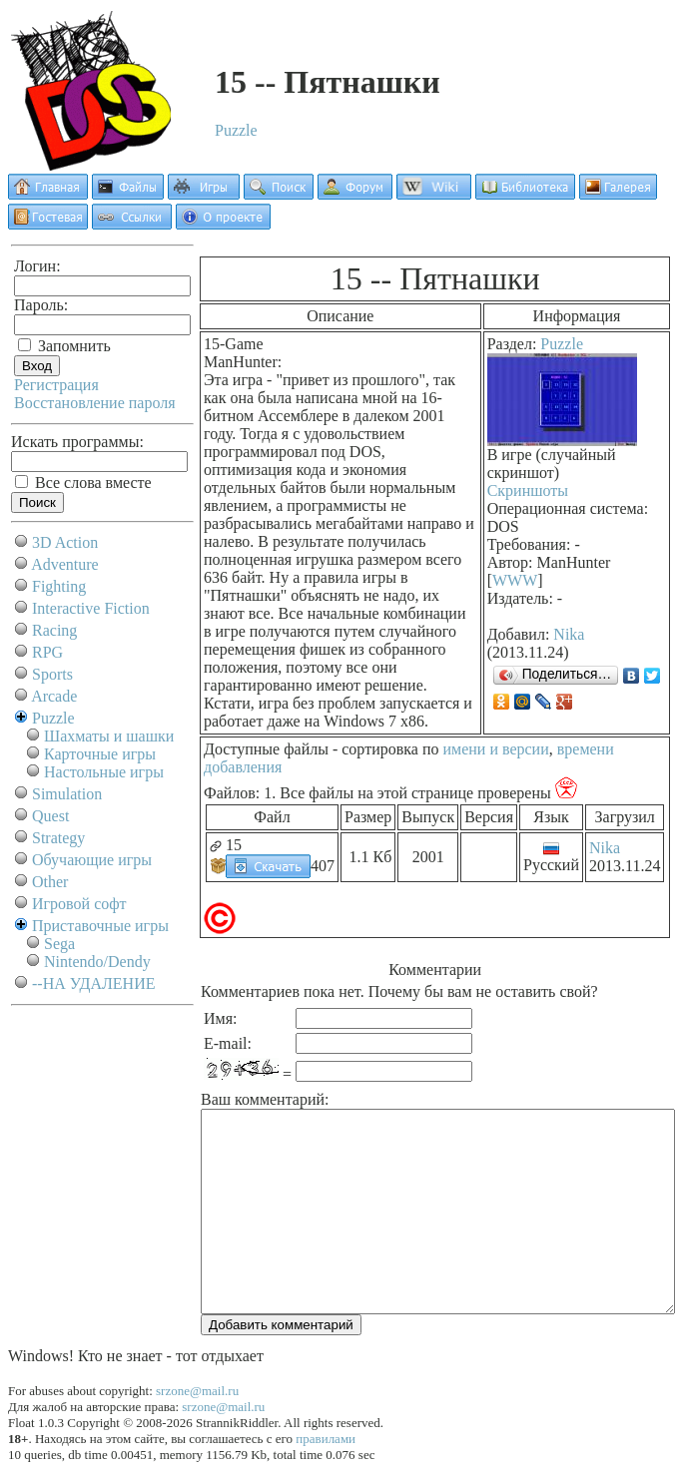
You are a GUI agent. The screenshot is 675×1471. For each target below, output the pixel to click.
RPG (47, 652)
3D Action (65, 542)
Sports (52, 674)
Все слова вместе (83, 482)
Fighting (59, 586)
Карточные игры (100, 753)
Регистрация (56, 384)
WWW (514, 580)
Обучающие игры (92, 859)
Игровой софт (79, 903)
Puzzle (236, 130)
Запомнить (64, 345)
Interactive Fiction (91, 608)
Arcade (54, 696)
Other (50, 881)
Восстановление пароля (95, 402)
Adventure (65, 564)
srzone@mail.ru (197, 1390)
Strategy (58, 837)
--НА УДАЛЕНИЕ (93, 983)
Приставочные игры (100, 925)
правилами (325, 1438)
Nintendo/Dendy (97, 961)
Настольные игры (104, 771)
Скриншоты (527, 490)
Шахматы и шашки (109, 736)
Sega (59, 943)
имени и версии (495, 748)
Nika (568, 634)
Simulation (67, 793)
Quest (50, 815)
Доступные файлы (266, 748)
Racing (54, 630)
